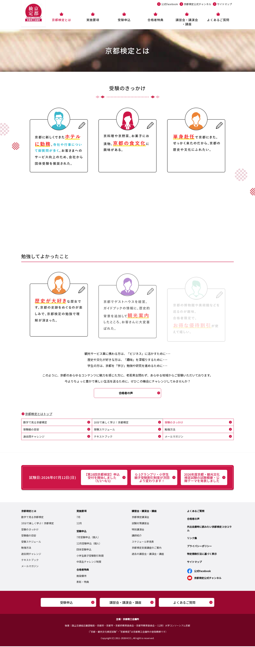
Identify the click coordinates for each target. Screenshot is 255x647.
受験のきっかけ (174, 422)
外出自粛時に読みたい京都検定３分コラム (209, 529)
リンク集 (192, 539)
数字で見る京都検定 (36, 422)
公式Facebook (169, 4)
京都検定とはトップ (38, 414)
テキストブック (104, 437)
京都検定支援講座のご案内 (147, 548)
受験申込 (124, 20)
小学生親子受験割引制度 (90, 556)
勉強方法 (170, 430)
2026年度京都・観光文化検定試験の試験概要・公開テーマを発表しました (202, 478)
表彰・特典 (82, 582)
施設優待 (81, 576)
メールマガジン (175, 437)
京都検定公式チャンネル (197, 4)
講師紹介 (137, 536)
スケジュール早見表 (143, 542)
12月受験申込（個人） (89, 544)
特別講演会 (138, 530)
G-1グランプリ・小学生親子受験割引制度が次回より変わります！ (151, 478)
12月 (79, 524)
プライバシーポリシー (199, 546)
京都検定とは (61, 20)
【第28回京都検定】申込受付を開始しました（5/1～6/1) (102, 478)
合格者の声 (125, 393)
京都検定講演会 (140, 518)
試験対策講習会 (140, 524)
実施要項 (92, 20)
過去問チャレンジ (34, 437)
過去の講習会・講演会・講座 (148, 554)
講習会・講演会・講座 (187, 22)
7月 (78, 518)
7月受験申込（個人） (88, 538)
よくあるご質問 (218, 20)
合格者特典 (155, 20)
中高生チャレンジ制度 (88, 562)
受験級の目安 (31, 430)
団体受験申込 (83, 550)
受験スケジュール (105, 430)
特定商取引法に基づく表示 (202, 554)
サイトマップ (224, 4)
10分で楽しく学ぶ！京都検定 (112, 422)
